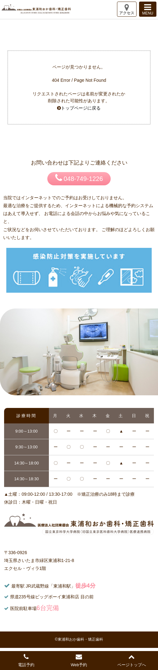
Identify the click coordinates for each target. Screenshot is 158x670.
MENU (147, 9)
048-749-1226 (79, 177)
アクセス (126, 9)
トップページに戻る (81, 108)
